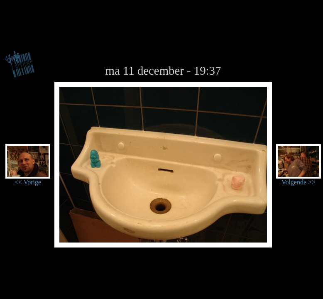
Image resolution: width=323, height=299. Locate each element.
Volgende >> (298, 179)
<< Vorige (27, 179)
